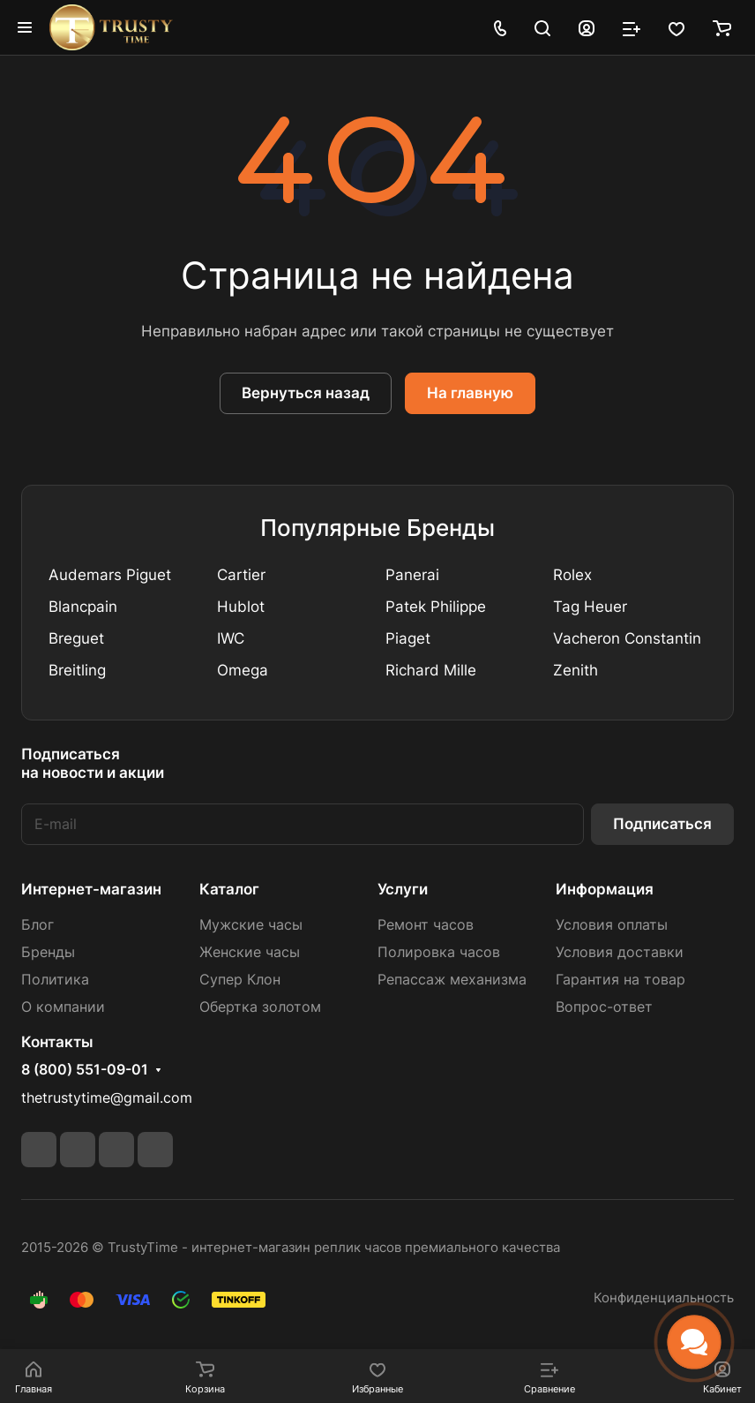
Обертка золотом (260, 1007)
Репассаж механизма (452, 979)
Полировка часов (439, 952)
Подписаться (662, 824)
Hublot (241, 606)
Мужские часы (251, 924)
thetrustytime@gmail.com (106, 1098)
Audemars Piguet (110, 575)
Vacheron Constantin (627, 638)
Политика (55, 979)
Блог (37, 924)
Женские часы (249, 952)
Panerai (412, 575)
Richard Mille (430, 670)
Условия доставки (620, 952)
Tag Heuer (590, 606)
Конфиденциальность (664, 1298)
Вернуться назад (306, 393)
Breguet (76, 638)
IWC (230, 638)
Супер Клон (239, 979)
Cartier (241, 575)
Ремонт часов (426, 924)
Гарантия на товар (620, 979)
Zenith (575, 670)
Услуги (403, 889)
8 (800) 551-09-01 (84, 1070)
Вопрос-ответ (604, 1007)
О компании (63, 1007)
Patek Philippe (435, 606)
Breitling (77, 670)
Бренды (48, 952)
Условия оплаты (612, 924)
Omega (242, 670)
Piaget (407, 638)
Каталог (229, 889)
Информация (605, 889)
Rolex (572, 575)
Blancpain (83, 606)
